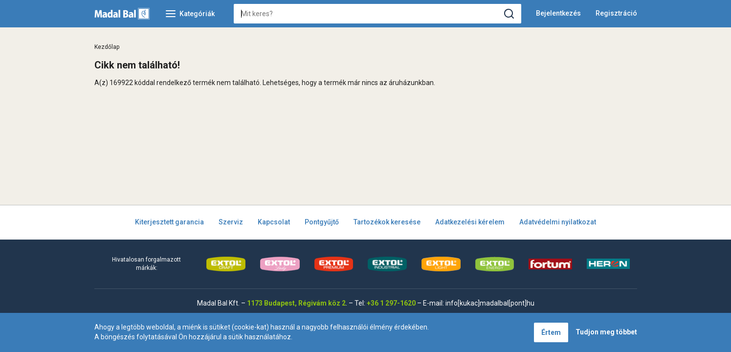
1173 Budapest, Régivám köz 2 (296, 303)
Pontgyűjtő (322, 222)
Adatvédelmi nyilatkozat (557, 222)
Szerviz (231, 222)
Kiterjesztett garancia (169, 222)
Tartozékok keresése (387, 222)
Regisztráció (616, 13)
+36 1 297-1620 (391, 303)
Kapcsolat (274, 222)
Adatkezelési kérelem (470, 222)
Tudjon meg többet (606, 332)
